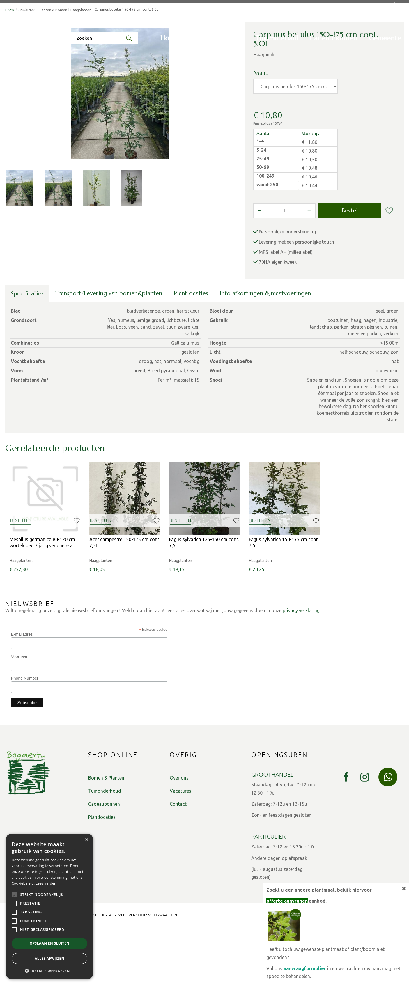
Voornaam (20, 714)
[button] (49, 970)
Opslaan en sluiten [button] (50, 943)
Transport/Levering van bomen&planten (108, 351)
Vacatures (180, 849)
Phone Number (24, 736)
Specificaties (27, 351)
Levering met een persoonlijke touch (296, 300)
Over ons (179, 836)
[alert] (49, 906)
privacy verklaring (301, 668)
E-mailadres (22, 692)
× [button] (86, 840)
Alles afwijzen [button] (49, 958)
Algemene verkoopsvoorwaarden (143, 973)
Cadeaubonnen (104, 862)
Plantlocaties (191, 351)
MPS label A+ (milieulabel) (286, 310)
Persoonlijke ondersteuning (287, 290)
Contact (178, 862)
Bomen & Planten (106, 836)
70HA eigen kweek (278, 320)
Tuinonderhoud (104, 849)
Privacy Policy (93, 973)
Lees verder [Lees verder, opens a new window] (46, 883)
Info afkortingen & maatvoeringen (265, 351)
